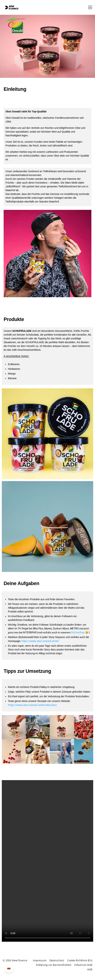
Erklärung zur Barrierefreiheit (53, 965)
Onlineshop (78, 632)
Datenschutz (56, 960)
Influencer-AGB (83, 965)
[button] (90, 7)
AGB (89, 969)
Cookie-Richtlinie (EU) (79, 960)
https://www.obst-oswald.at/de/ (40, 641)
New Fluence (19, 960)
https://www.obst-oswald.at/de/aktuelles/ (32, 705)
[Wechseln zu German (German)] (8, 968)
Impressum (40, 960)
